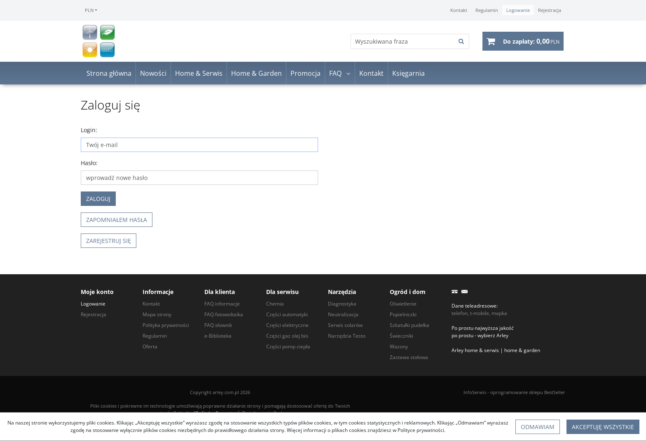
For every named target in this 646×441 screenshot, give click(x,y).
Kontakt (371, 73)
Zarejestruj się (108, 241)
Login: (89, 130)
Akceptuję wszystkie (603, 427)
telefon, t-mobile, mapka (479, 313)
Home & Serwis (198, 73)
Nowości (153, 73)
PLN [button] (89, 10)
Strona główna (109, 73)
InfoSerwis (474, 392)
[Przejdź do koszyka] (531, 41)
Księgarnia (408, 73)
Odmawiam (538, 427)
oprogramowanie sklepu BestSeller (527, 392)
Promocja (305, 73)
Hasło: (89, 163)
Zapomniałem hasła (116, 220)
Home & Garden (256, 73)
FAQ (335, 73)
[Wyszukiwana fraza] (402, 41)
